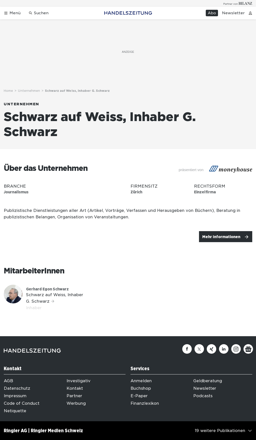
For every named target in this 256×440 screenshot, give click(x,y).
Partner (74, 395)
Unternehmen (29, 91)
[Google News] (248, 349)
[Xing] (211, 349)
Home (8, 91)
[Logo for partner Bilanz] (238, 3)
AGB (8, 380)
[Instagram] (236, 349)
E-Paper (139, 395)
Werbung (76, 403)
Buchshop (140, 388)
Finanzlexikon (144, 403)
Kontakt (74, 388)
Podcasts (202, 395)
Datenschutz (17, 388)
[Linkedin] (223, 349)
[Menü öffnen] (12, 13)
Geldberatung (207, 380)
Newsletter (233, 13)
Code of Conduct (22, 403)
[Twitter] (199, 349)
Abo (212, 13)
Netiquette (15, 410)
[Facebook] (187, 349)
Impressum (15, 395)
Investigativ (78, 380)
